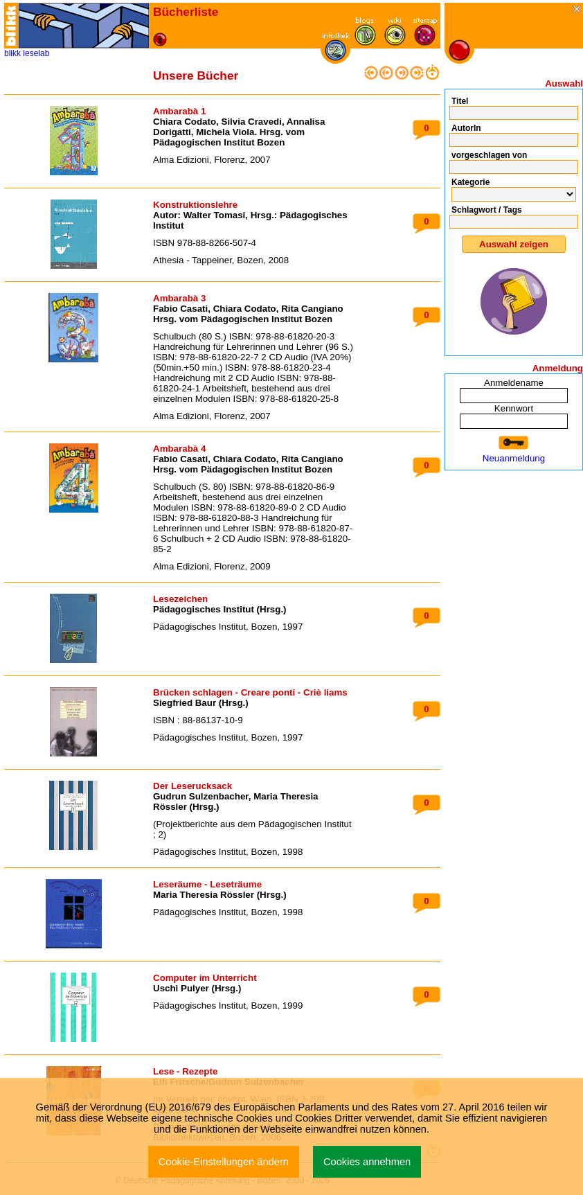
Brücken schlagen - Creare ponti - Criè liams (250, 692)
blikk (12, 53)
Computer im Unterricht (205, 978)
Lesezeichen (180, 599)
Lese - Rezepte (185, 1071)
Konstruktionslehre (195, 205)
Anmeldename (514, 383)
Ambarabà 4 (179, 448)
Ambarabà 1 (179, 111)
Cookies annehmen (367, 1161)
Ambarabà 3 (179, 298)
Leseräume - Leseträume (207, 884)
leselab (36, 53)
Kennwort (513, 408)
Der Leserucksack (192, 786)
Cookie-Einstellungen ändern (224, 1161)
